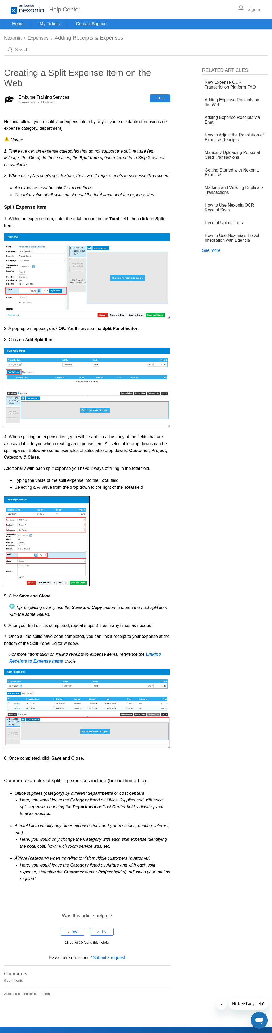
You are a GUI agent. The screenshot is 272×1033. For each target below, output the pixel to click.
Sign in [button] (254, 9)
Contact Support (91, 24)
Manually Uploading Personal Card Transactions (232, 155)
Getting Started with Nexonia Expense (232, 172)
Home (18, 24)
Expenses (38, 38)
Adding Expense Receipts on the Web (232, 102)
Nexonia (13, 38)
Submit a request (109, 957)
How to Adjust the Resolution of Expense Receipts (234, 137)
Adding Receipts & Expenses (89, 38)
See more (211, 250)
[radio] (72, 932)
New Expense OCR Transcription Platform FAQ (230, 84)
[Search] (136, 50)
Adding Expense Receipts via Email (232, 119)
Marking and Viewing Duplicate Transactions (234, 190)
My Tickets (50, 24)
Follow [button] (160, 98)
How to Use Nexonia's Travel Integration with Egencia (232, 237)
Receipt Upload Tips (224, 222)
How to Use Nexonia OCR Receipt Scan (229, 207)
